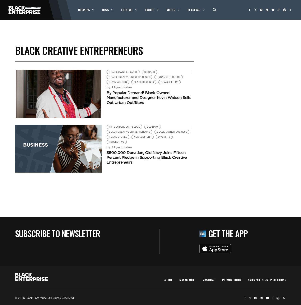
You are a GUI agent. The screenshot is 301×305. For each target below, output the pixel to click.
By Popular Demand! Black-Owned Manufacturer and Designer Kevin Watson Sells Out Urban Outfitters (149, 97)
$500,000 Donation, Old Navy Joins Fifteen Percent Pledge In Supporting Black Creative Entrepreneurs (147, 157)
